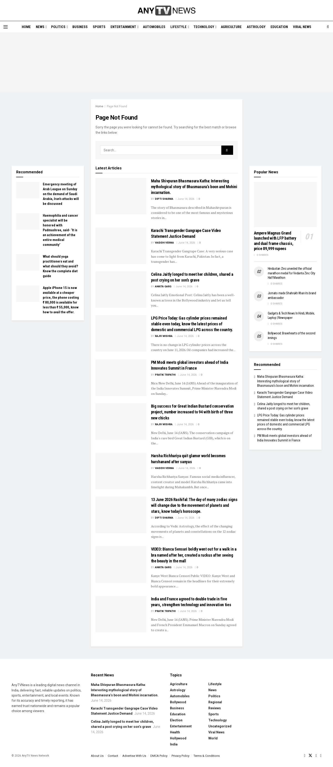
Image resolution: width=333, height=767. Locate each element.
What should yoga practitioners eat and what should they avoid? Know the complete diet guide (60, 266)
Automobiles (154, 27)
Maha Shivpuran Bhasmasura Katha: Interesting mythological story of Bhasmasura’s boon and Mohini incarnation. (194, 186)
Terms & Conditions (207, 755)
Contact (113, 755)
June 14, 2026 (185, 198)
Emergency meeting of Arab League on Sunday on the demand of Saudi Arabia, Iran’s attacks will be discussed (61, 194)
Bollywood (178, 702)
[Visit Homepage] (166, 11)
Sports (99, 27)
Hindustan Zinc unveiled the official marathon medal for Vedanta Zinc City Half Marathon (291, 273)
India (174, 744)
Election (176, 720)
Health (175, 732)
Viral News (302, 27)
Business (80, 27)
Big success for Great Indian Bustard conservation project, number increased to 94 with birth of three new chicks (192, 412)
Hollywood (178, 738)
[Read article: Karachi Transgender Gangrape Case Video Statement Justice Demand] (121, 246)
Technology (204, 27)
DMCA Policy (158, 755)
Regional (215, 702)
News (40, 27)
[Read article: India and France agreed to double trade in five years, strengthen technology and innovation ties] (121, 614)
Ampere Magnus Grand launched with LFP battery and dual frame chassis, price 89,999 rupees (275, 241)
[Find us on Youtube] (316, 755)
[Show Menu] (5, 27)
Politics (58, 27)
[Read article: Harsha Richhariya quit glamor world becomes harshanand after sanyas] (121, 471)
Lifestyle (178, 27)
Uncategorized (219, 726)
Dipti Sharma (164, 198)
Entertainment (123, 27)
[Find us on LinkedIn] (320, 755)
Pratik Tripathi (165, 374)
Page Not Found (117, 106)
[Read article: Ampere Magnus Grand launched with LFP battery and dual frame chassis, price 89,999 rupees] (285, 204)
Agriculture (231, 27)
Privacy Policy (180, 755)
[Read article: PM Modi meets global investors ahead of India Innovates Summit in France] (121, 377)
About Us (97, 755)
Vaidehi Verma (164, 242)
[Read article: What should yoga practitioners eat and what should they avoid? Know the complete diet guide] (27, 262)
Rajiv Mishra (164, 336)
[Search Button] (328, 27)
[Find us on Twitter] (310, 755)
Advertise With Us (134, 755)
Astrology (256, 27)
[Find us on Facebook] (304, 755)
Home (26, 27)
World (213, 738)
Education (279, 27)
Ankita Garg (163, 286)
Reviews (214, 708)
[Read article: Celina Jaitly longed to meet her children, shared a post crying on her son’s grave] (121, 289)
